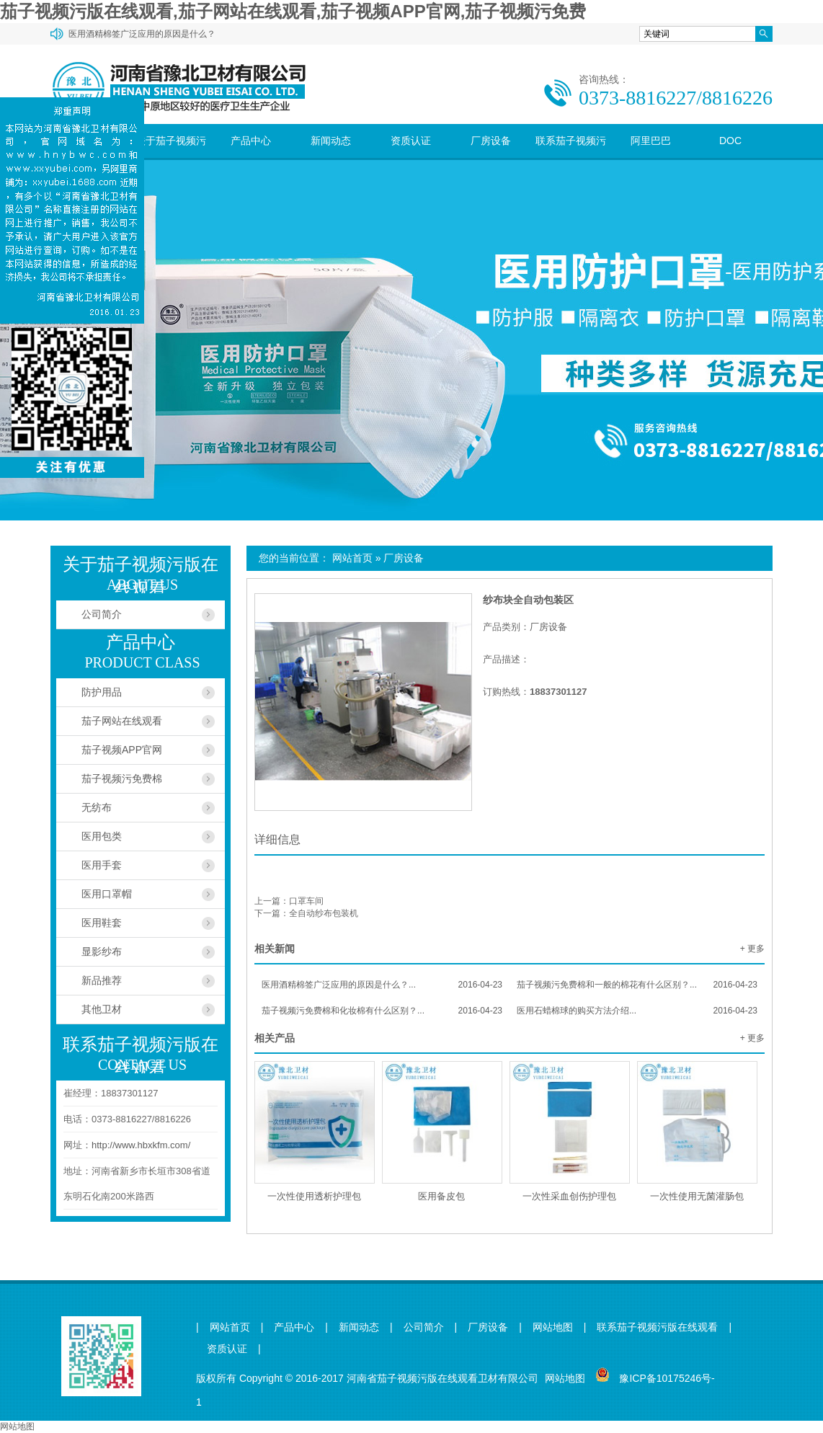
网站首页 (352, 558)
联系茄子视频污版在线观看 (570, 157)
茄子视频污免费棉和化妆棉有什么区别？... (382, 1010)
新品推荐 (101, 980)
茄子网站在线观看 (121, 721)
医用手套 (101, 865)
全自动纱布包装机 (323, 913)
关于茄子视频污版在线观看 (170, 157)
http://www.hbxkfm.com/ (141, 1145)
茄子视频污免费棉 (121, 778)
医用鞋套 (101, 922)
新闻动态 (331, 140)
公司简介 (101, 614)
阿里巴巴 (651, 140)
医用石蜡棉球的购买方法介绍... (637, 1010)
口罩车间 (306, 901)
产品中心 (251, 140)
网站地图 (553, 1327)
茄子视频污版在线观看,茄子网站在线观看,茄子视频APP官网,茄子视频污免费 (293, 11)
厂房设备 (491, 140)
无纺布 (96, 807)
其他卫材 (101, 1009)
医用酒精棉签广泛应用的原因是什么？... (382, 984)
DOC (730, 140)
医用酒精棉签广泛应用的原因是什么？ (141, 34)
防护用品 (101, 692)
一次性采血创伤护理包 (569, 1196)
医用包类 (101, 836)
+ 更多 (752, 949)
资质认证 (411, 140)
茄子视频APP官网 (121, 749)
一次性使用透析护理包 (314, 1196)
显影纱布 (101, 951)
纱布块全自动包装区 (528, 599)
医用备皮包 (441, 1196)
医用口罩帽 (106, 894)
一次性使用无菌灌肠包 (697, 1196)
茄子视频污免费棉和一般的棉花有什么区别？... (637, 984)
